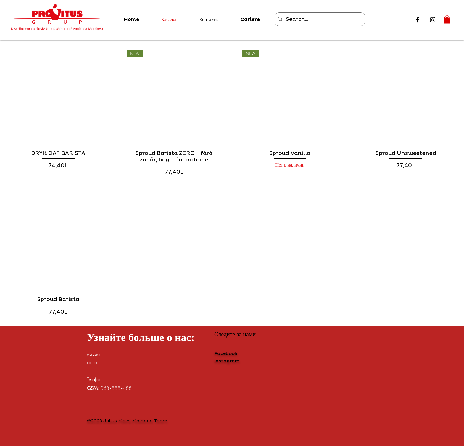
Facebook (225, 353)
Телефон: (94, 379)
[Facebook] (417, 19)
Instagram (226, 361)
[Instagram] (432, 19)
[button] (447, 19)
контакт (93, 362)
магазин (93, 354)
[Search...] (319, 19)
